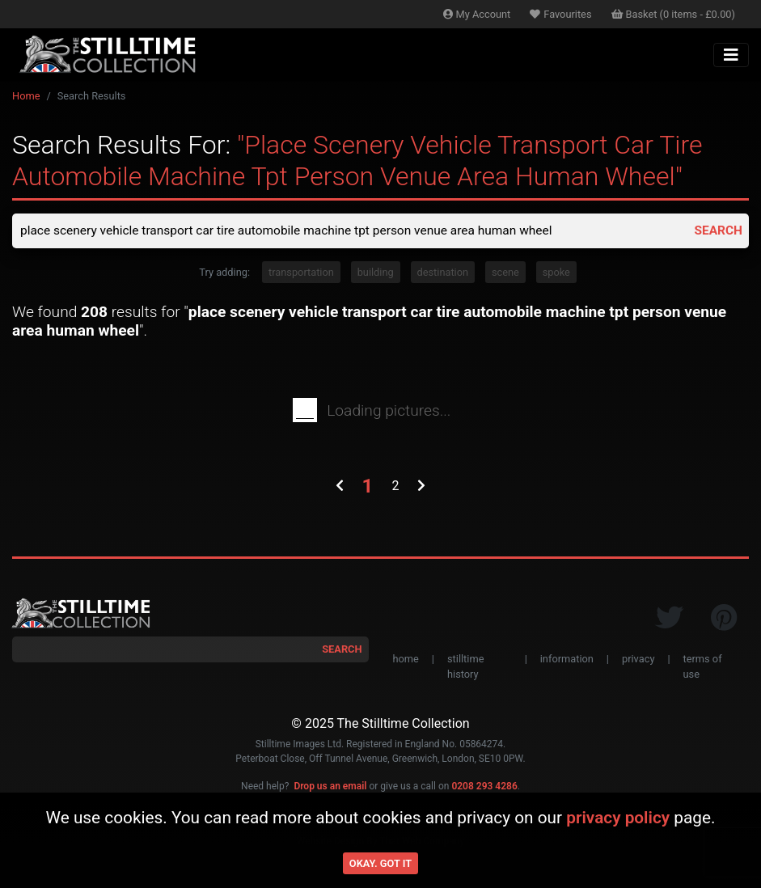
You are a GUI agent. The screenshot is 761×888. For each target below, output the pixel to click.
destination (443, 273)
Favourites (560, 14)
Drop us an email (330, 787)
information (567, 659)
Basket (673, 14)
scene (505, 273)
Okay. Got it (380, 863)
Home (26, 96)
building (375, 273)
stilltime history (465, 667)
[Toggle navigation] (731, 55)
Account (477, 14)
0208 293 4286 (484, 787)
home (406, 659)
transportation (301, 273)
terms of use (702, 667)
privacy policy (618, 817)
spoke (556, 273)
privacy (638, 659)
